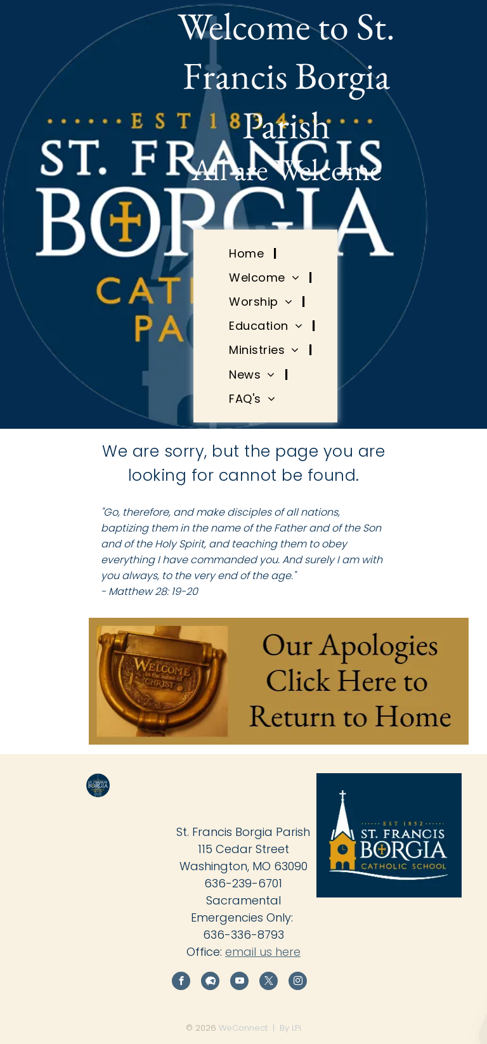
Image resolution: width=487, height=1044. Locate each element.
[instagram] (298, 982)
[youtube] (239, 982)
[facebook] (181, 982)
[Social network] (210, 982)
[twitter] (268, 982)
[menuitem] (247, 253)
